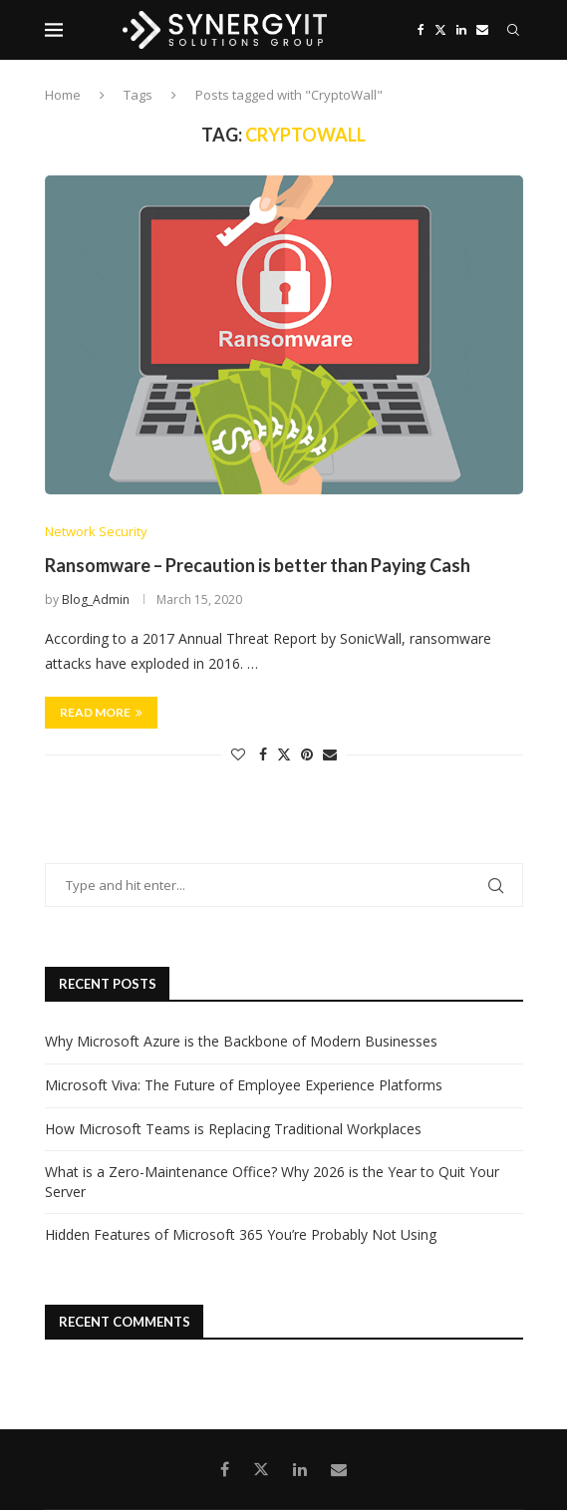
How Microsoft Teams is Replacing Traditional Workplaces (233, 1128)
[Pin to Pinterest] (307, 754)
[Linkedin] (461, 30)
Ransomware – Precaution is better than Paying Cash (257, 565)
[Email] (482, 30)
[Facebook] (421, 30)
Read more (101, 712)
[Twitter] (440, 30)
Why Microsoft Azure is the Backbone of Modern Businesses (241, 1041)
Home (63, 95)
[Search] (513, 30)
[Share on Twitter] (284, 754)
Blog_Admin (96, 599)
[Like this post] (238, 754)
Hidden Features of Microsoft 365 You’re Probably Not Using (240, 1234)
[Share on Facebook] (263, 754)
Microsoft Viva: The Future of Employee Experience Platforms (243, 1084)
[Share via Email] (330, 754)
